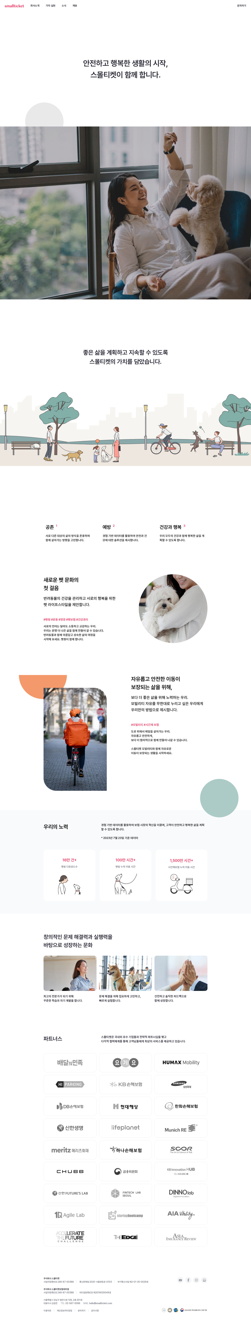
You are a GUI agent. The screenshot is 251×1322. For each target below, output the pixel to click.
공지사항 (95, 1310)
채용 (75, 5)
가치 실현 (50, 5)
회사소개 (34, 5)
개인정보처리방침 (64, 1310)
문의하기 (241, 5)
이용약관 (47, 1310)
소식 (64, 5)
